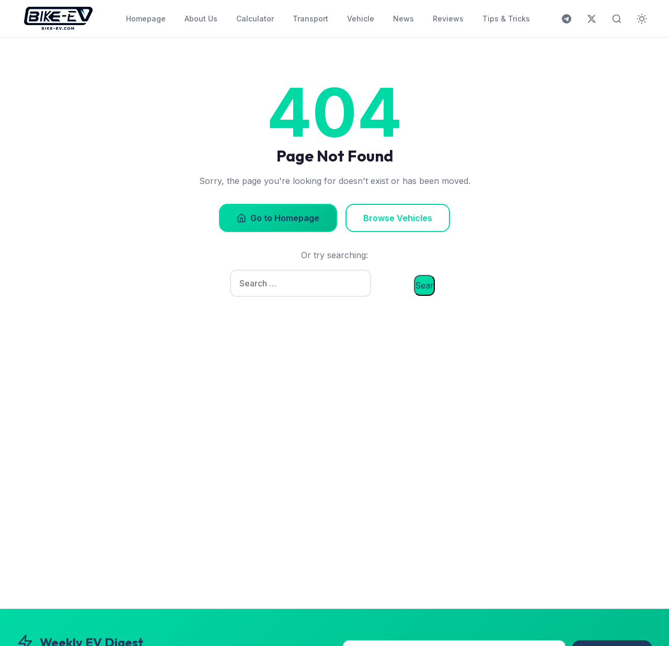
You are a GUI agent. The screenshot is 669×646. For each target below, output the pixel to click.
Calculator (255, 18)
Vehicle (360, 18)
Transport (310, 18)
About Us (200, 18)
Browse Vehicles (397, 218)
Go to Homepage (278, 218)
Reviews (448, 18)
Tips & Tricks (506, 18)
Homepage (146, 18)
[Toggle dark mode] (641, 18)
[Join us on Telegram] (566, 18)
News (403, 18)
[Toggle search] (616, 18)
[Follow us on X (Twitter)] (591, 18)
